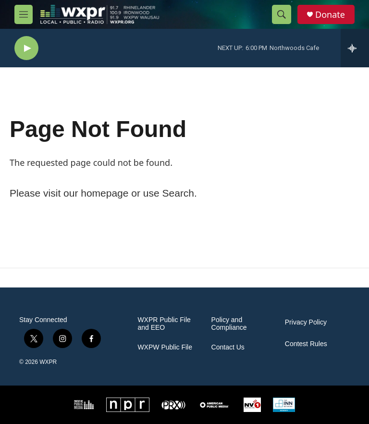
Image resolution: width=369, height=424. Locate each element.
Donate (330, 15)
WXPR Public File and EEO (163, 323)
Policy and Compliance (229, 323)
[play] (26, 48)
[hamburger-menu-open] (23, 14)
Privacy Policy (306, 322)
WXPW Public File (164, 347)
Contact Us (228, 347)
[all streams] (355, 48)
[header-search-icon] (281, 14)
